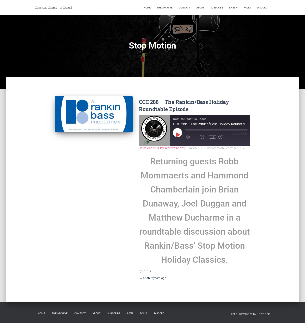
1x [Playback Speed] (212, 136)
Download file (147, 148)
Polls (247, 7)
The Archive (165, 7)
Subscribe (216, 7)
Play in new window (171, 148)
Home (147, 7)
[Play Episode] (177, 134)
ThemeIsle (263, 314)
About (200, 7)
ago (158, 278)
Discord (262, 7)
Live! (233, 7)
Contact (184, 7)
